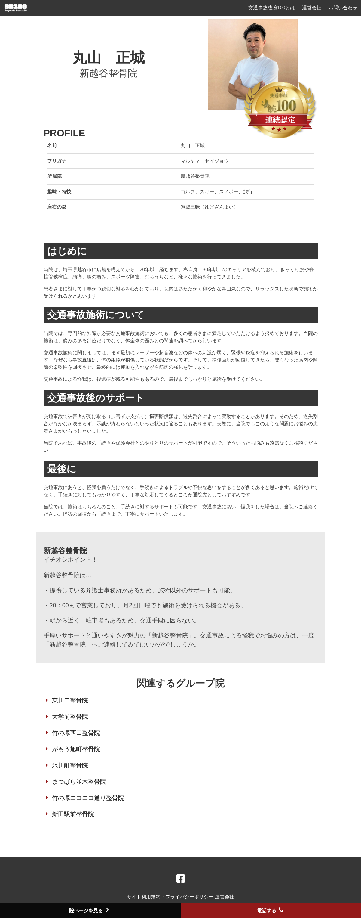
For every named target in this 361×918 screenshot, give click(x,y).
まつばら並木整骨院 (79, 781)
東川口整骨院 (70, 700)
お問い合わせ (343, 7)
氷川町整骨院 (70, 765)
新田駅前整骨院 (73, 814)
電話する (271, 910)
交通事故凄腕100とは (271, 7)
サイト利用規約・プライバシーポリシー (171, 896)
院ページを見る (90, 910)
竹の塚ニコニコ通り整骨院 (88, 798)
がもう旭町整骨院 (76, 749)
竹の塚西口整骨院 (76, 733)
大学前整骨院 (70, 716)
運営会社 (311, 7)
